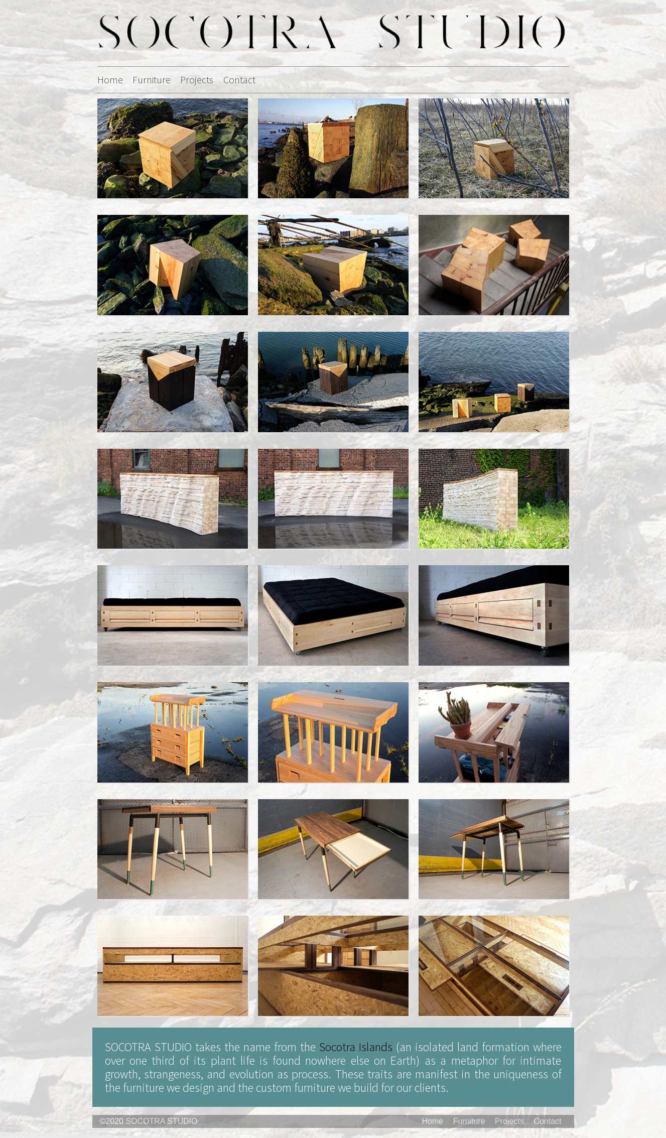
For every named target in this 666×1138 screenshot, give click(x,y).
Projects (196, 79)
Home (110, 79)
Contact (239, 79)
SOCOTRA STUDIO (161, 1121)
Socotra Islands (355, 1047)
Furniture (151, 79)
